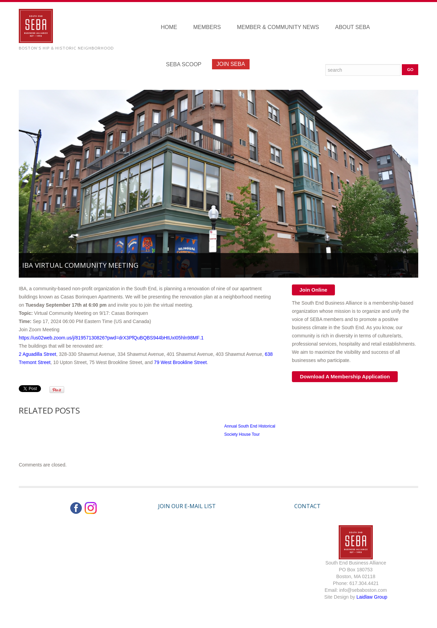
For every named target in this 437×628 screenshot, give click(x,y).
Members (207, 27)
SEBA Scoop (183, 64)
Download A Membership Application (345, 376)
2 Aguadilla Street (37, 354)
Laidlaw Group (371, 597)
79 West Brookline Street (180, 362)
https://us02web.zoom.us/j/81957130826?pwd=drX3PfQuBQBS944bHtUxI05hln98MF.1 (111, 337)
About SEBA (352, 27)
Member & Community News (278, 27)
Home (169, 27)
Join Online (313, 290)
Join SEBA (230, 64)
